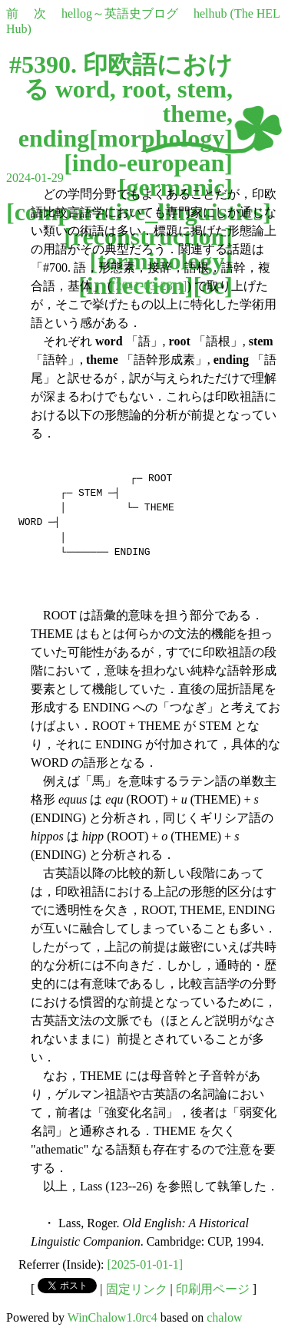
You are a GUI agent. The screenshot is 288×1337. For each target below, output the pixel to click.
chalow (224, 1317)
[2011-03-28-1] (149, 285)
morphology (161, 138)
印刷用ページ (213, 1289)
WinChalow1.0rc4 (112, 1317)
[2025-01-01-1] (146, 1264)
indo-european (148, 163)
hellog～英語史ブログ (119, 13)
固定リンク (136, 1289)
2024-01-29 (35, 177)
